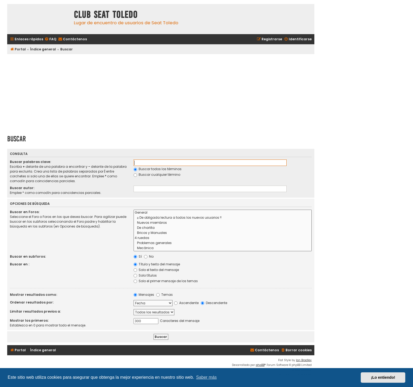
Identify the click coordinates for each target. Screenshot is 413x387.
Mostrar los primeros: (29, 320)
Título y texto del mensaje (157, 264)
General (222, 212)
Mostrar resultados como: (33, 294)
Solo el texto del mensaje (156, 270)
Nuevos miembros (222, 222)
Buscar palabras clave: (30, 161)
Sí (138, 256)
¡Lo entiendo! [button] (383, 377)
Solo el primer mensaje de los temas (166, 281)
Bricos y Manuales (222, 233)
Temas (164, 294)
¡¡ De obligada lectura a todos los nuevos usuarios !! (222, 217)
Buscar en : (19, 264)
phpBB (260, 365)
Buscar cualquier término (157, 174)
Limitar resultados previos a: (35, 311)
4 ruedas (222, 238)
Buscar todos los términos (158, 169)
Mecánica (222, 248)
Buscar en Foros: (24, 212)
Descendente (214, 303)
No (149, 256)
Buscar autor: (22, 188)
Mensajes (144, 294)
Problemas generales (222, 243)
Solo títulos (145, 275)
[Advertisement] (160, 92)
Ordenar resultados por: (32, 302)
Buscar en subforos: (28, 256)
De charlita (222, 227)
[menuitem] (50, 39)
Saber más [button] (206, 377)
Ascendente (186, 303)
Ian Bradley (304, 360)
